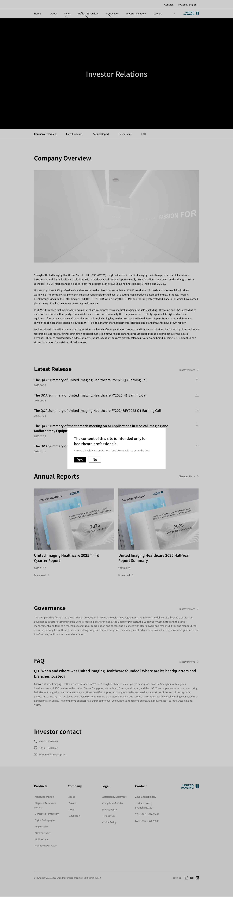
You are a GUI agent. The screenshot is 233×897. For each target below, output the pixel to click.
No (94, 459)
